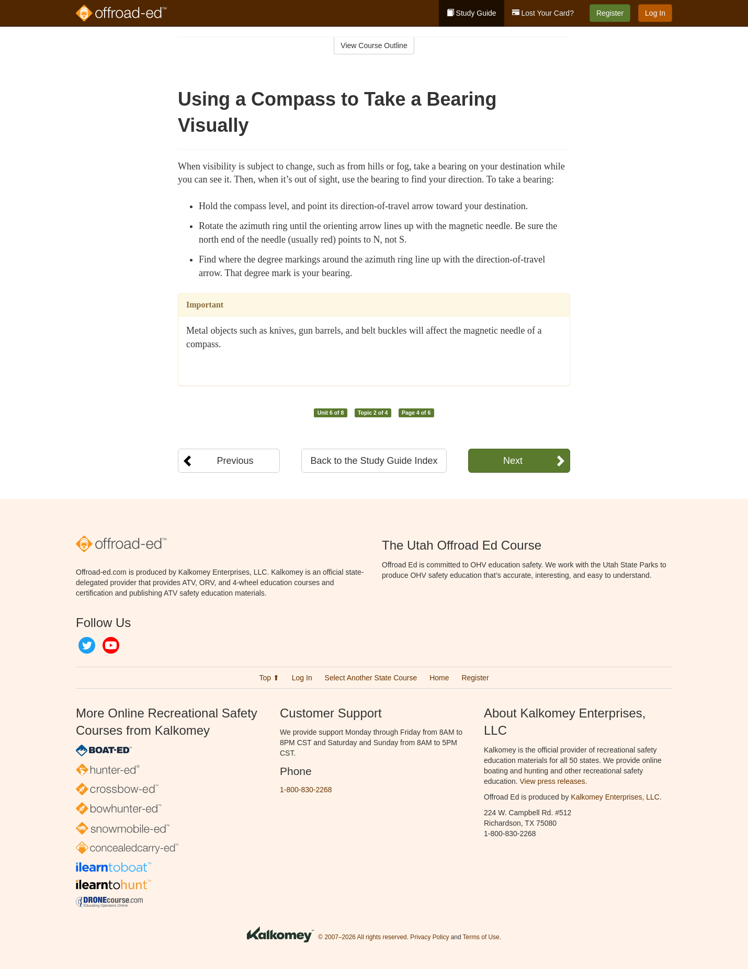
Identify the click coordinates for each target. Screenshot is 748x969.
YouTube (111, 645)
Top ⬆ (269, 678)
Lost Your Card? (543, 13)
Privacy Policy (429, 937)
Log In (655, 13)
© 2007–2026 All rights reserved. (363, 937)
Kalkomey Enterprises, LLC (615, 797)
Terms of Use (481, 937)
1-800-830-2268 (306, 789)
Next (513, 460)
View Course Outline (374, 45)
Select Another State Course (371, 678)
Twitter (86, 645)
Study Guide (471, 13)
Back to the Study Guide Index (373, 460)
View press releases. (553, 781)
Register (610, 13)
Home (439, 678)
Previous (235, 460)
